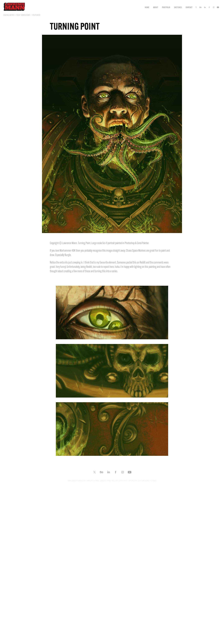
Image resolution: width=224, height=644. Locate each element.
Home (147, 7)
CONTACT (189, 7)
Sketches (178, 7)
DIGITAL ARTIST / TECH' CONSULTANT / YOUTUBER (21, 15)
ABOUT (155, 7)
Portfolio (166, 7)
